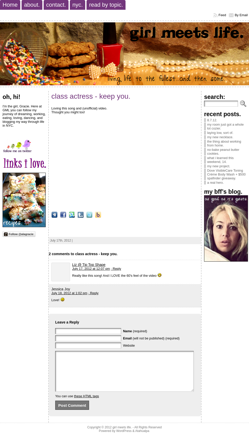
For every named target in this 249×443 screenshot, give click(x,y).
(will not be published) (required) (151, 338)
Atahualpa (142, 438)
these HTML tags (86, 404)
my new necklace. (220, 137)
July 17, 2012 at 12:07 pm (91, 269)
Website (129, 345)
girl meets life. (122, 435)
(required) (135, 331)
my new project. (218, 166)
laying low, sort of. (220, 133)
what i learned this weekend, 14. (220, 160)
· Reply (116, 269)
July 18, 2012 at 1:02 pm (69, 293)
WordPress (124, 438)
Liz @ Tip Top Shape (89, 265)
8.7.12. (212, 120)
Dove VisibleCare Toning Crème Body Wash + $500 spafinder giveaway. (226, 174)
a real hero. (215, 182)
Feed (222, 15)
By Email (241, 15)
